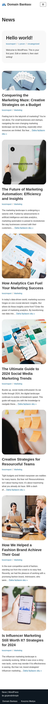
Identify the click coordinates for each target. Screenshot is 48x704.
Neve (4, 692)
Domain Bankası (9, 701)
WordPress (13, 692)
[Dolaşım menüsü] (43, 4)
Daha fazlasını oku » (24, 228)
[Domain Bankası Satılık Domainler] (16, 4)
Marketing (18, 110)
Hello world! (19, 37)
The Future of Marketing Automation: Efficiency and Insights (22, 194)
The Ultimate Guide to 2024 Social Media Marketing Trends (20, 373)
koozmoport (11, 44)
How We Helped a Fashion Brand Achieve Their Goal (22, 550)
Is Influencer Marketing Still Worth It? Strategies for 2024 (23, 640)
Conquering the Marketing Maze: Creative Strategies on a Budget (23, 100)
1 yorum (21, 44)
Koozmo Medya (28, 701)
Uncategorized (33, 44)
